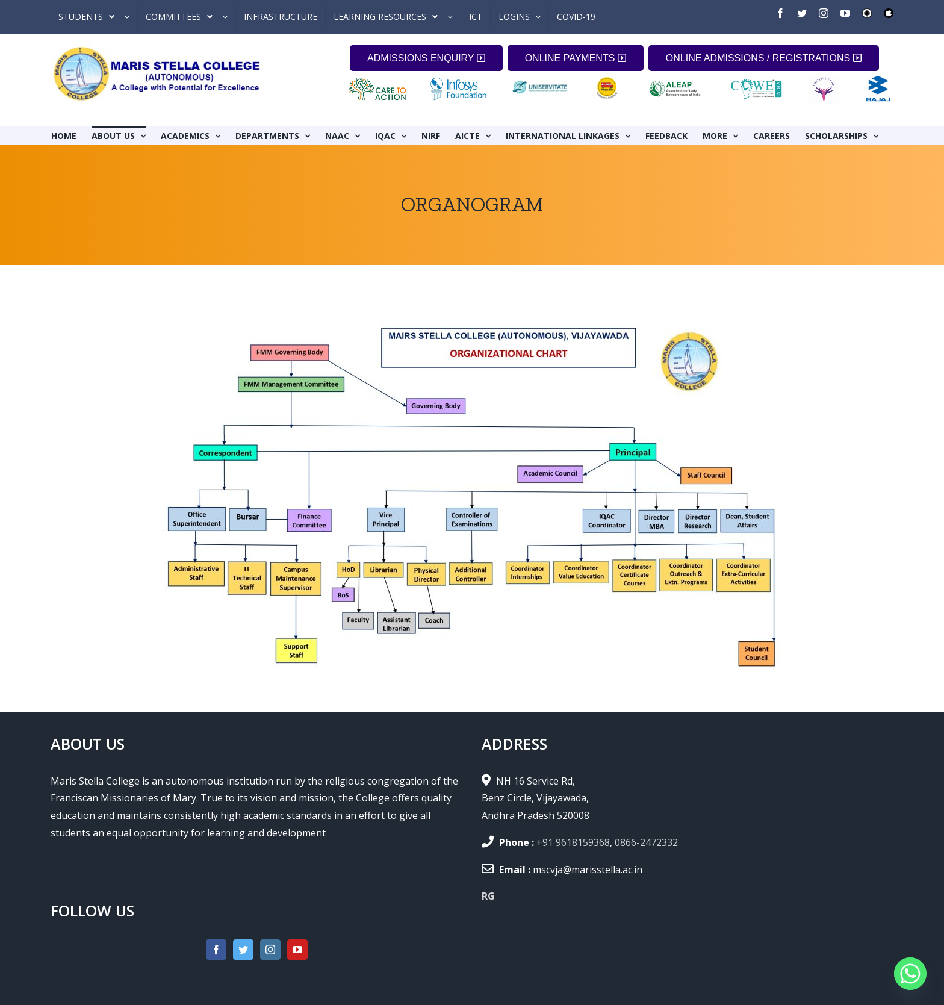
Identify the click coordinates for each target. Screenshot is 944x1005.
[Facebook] (216, 949)
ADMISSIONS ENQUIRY (426, 58)
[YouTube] (297, 949)
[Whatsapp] (910, 973)
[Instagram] (270, 949)
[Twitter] (243, 949)
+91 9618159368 (573, 842)
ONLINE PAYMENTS (575, 58)
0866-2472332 (646, 842)
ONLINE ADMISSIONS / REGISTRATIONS (764, 58)
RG (488, 896)
